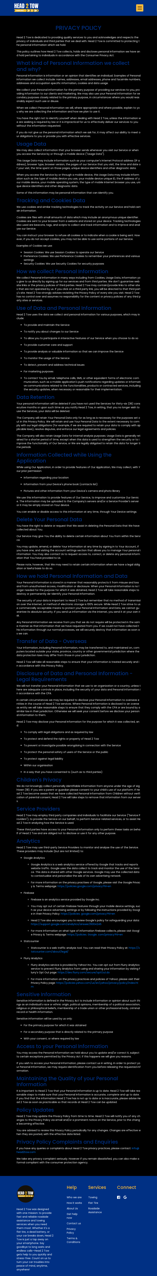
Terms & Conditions (73, 1240)
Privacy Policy (71, 1231)
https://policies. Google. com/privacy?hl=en (95, 934)
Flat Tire (93, 1203)
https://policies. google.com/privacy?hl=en (88, 914)
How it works (74, 1203)
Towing (92, 1197)
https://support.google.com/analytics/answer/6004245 (66, 924)
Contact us (74, 1223)
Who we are (74, 1197)
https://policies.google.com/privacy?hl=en (84, 886)
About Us (72, 1208)
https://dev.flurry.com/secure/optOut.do (84, 972)
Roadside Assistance (95, 1210)
